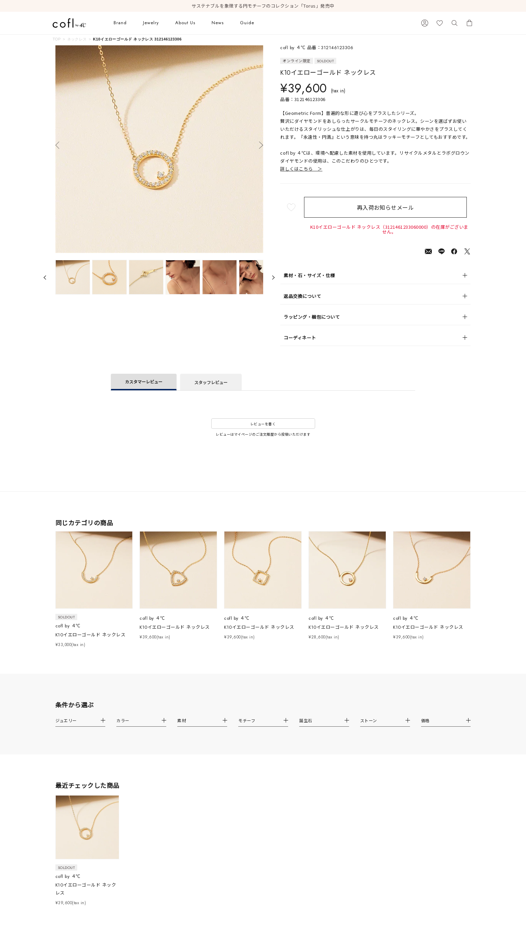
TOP (57, 39)
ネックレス (77, 39)
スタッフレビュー (211, 382)
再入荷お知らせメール (389, 207)
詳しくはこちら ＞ (301, 168)
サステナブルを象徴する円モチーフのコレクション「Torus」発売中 (263, 5)
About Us (185, 22)
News (218, 22)
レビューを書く (263, 423)
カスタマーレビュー (143, 381)
